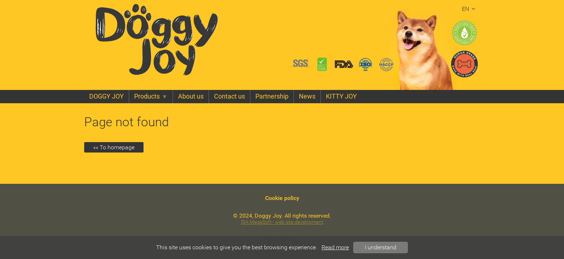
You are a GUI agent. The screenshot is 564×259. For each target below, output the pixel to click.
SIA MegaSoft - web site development (282, 222)
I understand (380, 247)
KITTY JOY (341, 96)
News (307, 96)
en (469, 8)
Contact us (229, 96)
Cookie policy (282, 198)
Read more (335, 247)
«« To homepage (114, 147)
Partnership (271, 96)
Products (150, 96)
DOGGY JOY (106, 96)
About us (191, 96)
